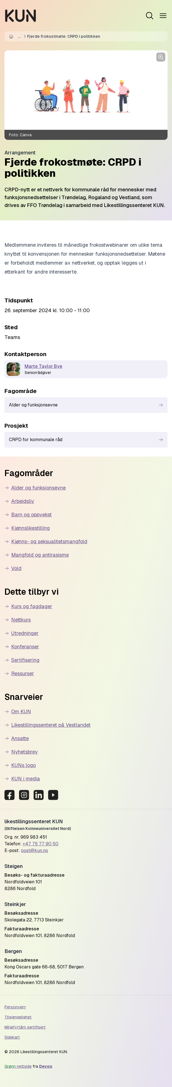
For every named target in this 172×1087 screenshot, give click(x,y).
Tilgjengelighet (18, 1017)
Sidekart (12, 1037)
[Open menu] (149, 15)
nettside (18, 1066)
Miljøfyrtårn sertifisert (25, 1027)
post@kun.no (34, 850)
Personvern (15, 1007)
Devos (45, 1066)
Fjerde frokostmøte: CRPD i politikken (63, 36)
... (19, 36)
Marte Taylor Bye (43, 366)
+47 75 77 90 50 (40, 843)
